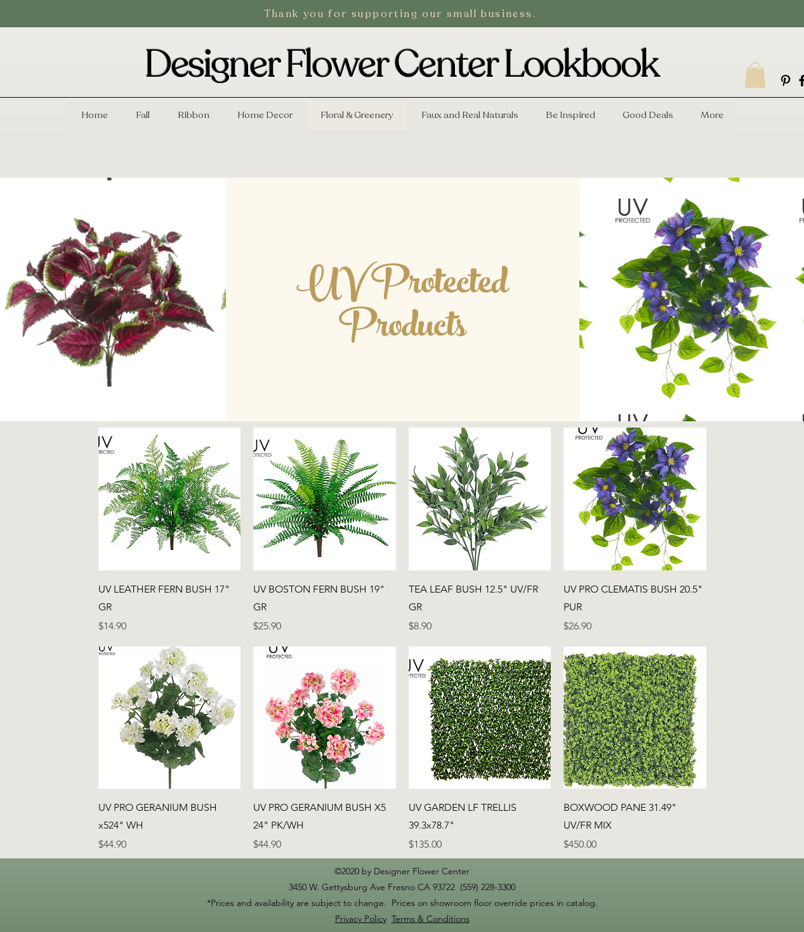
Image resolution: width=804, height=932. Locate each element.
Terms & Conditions (431, 918)
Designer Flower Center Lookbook (402, 65)
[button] (755, 75)
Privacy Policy (360, 918)
